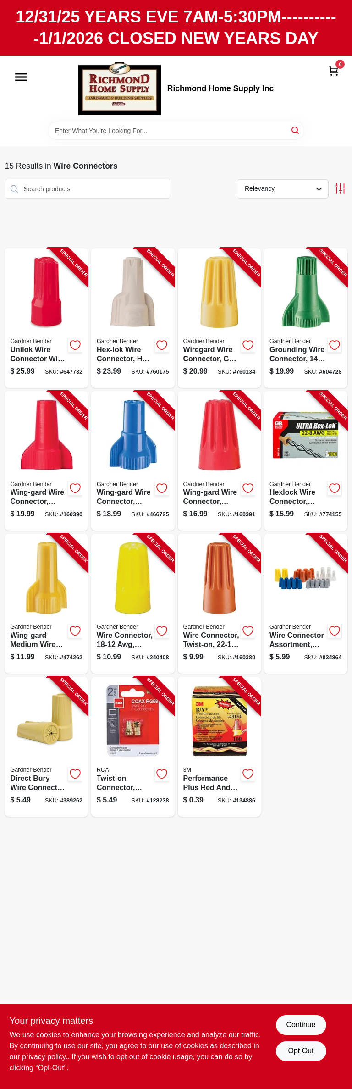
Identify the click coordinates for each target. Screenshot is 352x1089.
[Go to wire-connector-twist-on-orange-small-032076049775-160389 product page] (219, 604)
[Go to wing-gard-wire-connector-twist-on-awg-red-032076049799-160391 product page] (219, 461)
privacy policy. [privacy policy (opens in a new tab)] (44, 1057)
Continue (300, 1024)
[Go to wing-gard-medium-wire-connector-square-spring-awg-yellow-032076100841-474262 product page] (46, 604)
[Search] (295, 130)
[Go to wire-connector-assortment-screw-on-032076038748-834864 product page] (305, 604)
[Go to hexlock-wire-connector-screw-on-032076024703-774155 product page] (305, 461)
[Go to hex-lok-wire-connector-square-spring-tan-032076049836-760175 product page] (133, 318)
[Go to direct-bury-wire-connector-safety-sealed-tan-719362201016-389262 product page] (46, 747)
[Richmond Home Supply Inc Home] (119, 88)
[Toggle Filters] (340, 188)
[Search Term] (176, 131)
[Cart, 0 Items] (333, 71)
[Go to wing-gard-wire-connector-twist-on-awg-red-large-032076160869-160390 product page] (46, 461)
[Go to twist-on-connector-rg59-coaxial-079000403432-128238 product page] (133, 747)
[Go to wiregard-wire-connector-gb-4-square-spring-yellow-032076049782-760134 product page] (219, 318)
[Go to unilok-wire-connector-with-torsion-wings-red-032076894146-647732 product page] (46, 318)
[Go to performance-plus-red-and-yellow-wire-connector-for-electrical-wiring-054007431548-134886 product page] (219, 747)
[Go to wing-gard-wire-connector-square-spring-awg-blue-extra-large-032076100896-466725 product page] (133, 461)
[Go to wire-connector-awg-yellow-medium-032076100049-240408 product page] (133, 604)
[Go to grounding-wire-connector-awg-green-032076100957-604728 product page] (305, 318)
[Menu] (21, 77)
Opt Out (301, 1051)
